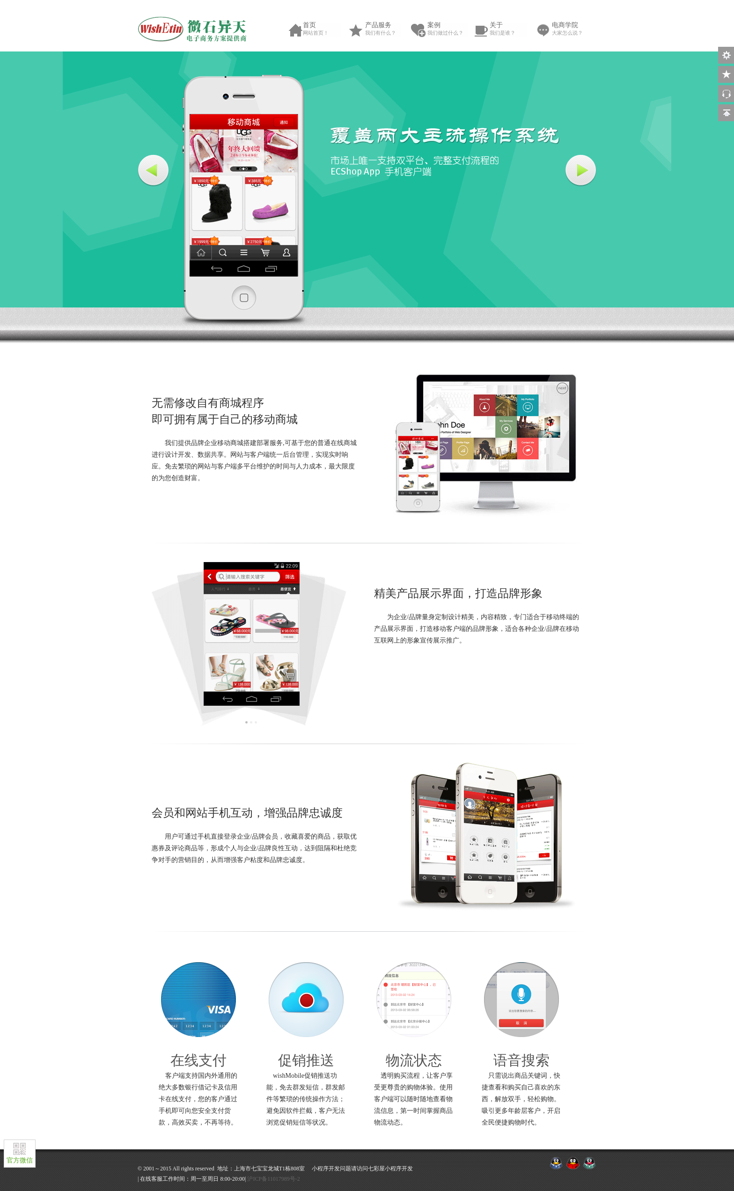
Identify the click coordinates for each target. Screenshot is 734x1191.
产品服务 (386, 29)
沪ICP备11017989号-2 (273, 1179)
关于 (511, 29)
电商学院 (573, 29)
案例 (448, 29)
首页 (324, 29)
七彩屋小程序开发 (390, 1168)
